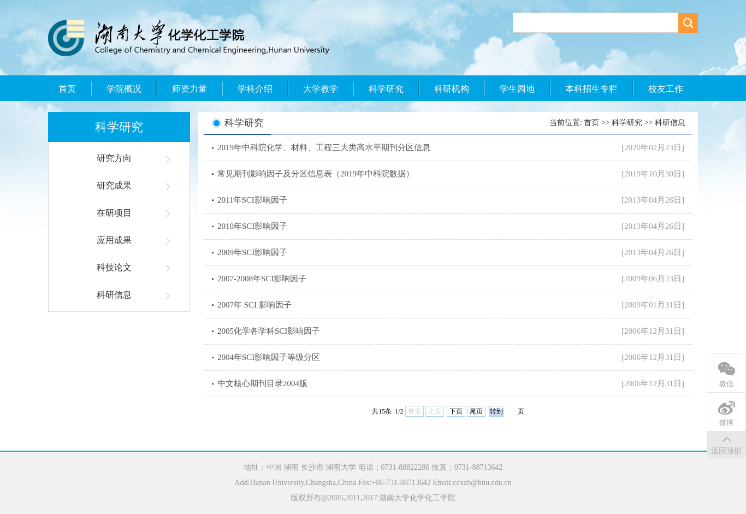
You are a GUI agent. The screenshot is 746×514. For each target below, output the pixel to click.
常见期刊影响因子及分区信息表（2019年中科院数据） (315, 173)
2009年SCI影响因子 (252, 252)
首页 (67, 88)
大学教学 (320, 88)
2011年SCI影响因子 (252, 200)
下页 (456, 411)
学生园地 (517, 88)
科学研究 (386, 88)
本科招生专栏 (591, 88)
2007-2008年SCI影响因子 (261, 278)
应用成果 (114, 240)
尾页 (476, 411)
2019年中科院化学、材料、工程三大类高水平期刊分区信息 (323, 147)
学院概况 (123, 88)
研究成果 (114, 185)
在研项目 (114, 212)
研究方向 (114, 158)
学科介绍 (255, 88)
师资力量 (189, 88)
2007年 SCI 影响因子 (254, 304)
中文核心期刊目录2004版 (262, 383)
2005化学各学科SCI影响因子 (268, 331)
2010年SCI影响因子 (252, 226)
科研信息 (114, 294)
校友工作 (665, 88)
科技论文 (114, 267)
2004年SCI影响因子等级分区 (268, 357)
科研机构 (451, 88)
